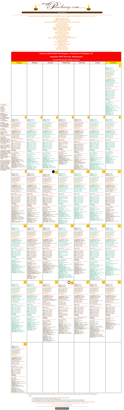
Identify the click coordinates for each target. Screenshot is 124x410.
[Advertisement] (27, 6)
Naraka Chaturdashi (62, 40)
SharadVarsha (109, 77)
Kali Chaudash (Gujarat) (62, 39)
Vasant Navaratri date (62, 23)
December (73, 16)
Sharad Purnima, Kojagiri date (62, 33)
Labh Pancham (62, 45)
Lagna (82, 16)
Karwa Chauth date (62, 35)
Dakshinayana (110, 75)
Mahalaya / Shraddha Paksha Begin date (62, 28)
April (42, 16)
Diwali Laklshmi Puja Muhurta (62, 41)
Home (93, 16)
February (35, 16)
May (45, 16)
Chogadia (78, 16)
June (48, 16)
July (50, 16)
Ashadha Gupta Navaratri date (62, 24)
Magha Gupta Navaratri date (62, 19)
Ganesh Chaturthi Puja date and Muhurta (62, 27)
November (67, 16)
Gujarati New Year (62, 42)
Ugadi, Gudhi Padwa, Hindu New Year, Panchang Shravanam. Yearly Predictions (62, 22)
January (30, 16)
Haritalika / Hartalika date (62, 26)
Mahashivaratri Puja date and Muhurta (62, 20)
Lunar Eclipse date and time (62, 48)
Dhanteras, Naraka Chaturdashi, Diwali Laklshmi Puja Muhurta (62, 37)
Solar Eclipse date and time (62, 49)
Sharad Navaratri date (62, 31)
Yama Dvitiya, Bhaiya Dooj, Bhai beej (62, 44)
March (38, 16)
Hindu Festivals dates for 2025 (62, 18)
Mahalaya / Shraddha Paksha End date (62, 30)
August (53, 16)
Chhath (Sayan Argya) (62, 46)
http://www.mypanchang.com (58, 405)
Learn (89, 16)
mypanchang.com (62, 12)
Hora (86, 16)
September (58, 16)
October (63, 16)
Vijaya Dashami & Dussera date (62, 32)
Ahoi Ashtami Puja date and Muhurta (62, 36)
